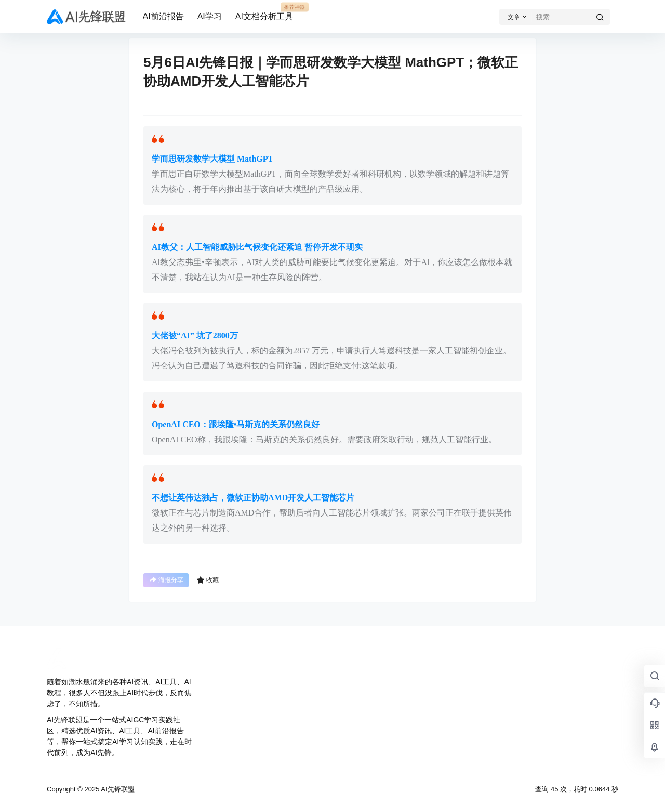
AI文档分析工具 (264, 12)
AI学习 (209, 16)
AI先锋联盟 (116, 789)
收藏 (207, 580)
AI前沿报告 (163, 16)
